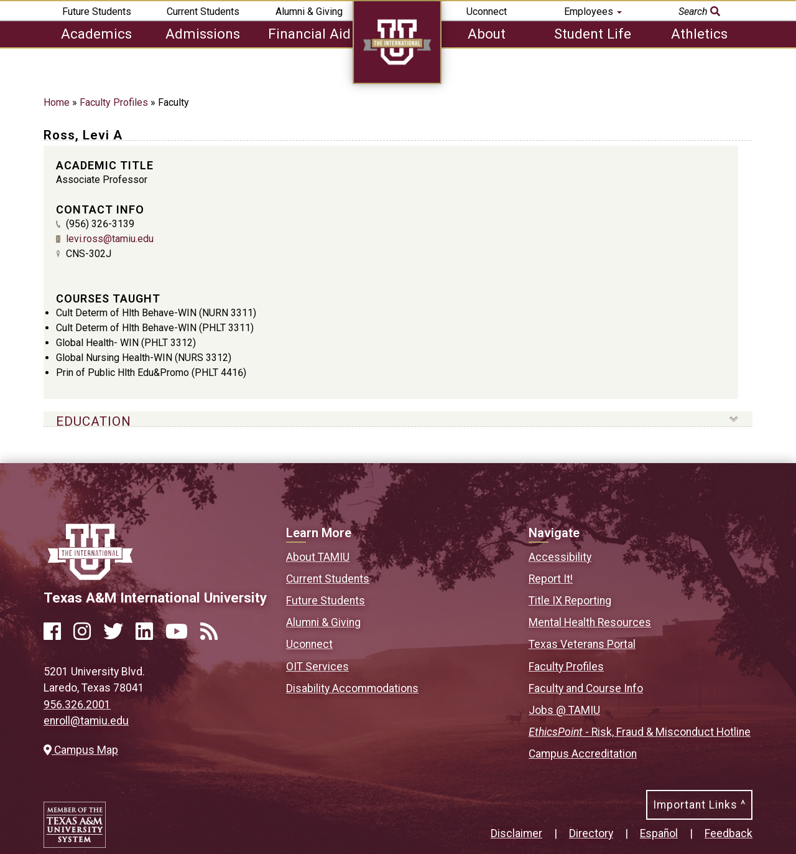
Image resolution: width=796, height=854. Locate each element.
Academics (96, 34)
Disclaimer (516, 833)
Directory (591, 833)
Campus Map (81, 750)
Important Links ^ (699, 805)
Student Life (592, 34)
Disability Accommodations (352, 688)
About (487, 34)
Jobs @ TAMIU (564, 710)
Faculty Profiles (114, 102)
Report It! (551, 579)
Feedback (728, 833)
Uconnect (486, 11)
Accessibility (560, 557)
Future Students (96, 11)
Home (57, 102)
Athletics (699, 34)
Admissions (202, 34)
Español (659, 833)
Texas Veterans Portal (582, 644)
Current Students (203, 11)
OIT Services (317, 666)
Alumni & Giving (309, 11)
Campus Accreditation (583, 754)
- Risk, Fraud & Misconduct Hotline (640, 732)
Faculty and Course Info (586, 688)
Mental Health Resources (590, 622)
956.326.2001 (77, 704)
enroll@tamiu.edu (86, 721)
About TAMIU (317, 557)
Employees (593, 11)
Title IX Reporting (570, 600)
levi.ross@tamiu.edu (110, 239)
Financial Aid (309, 34)
